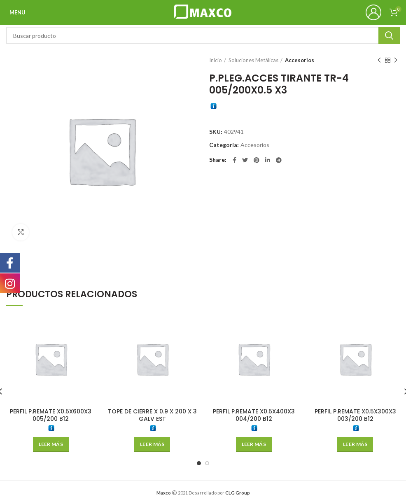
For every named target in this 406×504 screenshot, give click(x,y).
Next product (395, 60)
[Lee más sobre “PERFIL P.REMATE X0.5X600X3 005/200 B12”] (51, 444)
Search (389, 35)
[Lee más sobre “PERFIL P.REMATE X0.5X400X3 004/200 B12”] (254, 444)
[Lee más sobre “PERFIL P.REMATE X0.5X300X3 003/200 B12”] (355, 444)
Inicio (215, 60)
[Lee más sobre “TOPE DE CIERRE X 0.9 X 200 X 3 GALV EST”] (152, 444)
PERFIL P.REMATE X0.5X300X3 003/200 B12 (355, 415)
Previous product (379, 60)
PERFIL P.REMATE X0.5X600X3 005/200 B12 (50, 415)
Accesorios (299, 60)
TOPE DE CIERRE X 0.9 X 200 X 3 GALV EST (152, 415)
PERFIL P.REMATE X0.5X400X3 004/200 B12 (254, 415)
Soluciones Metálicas (253, 60)
